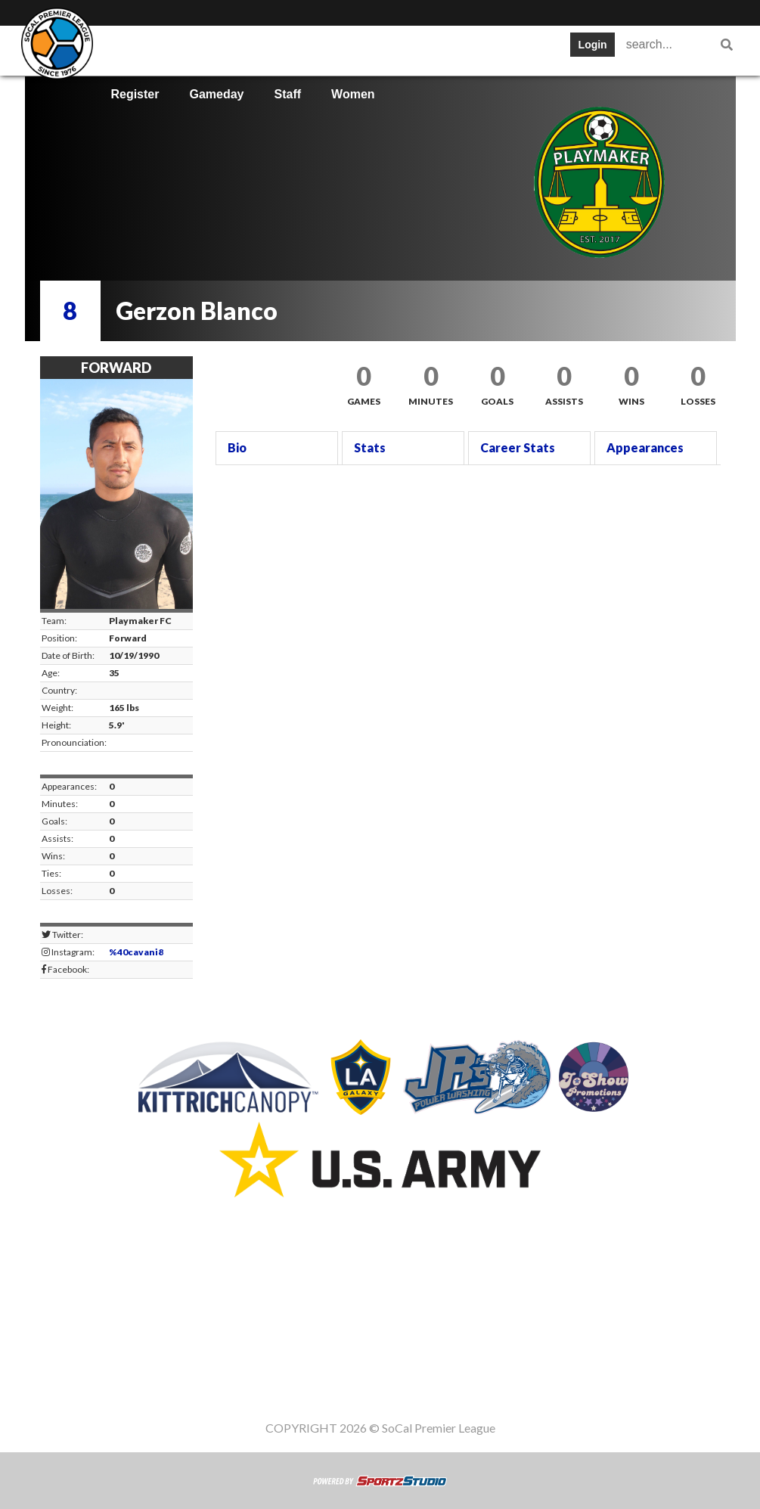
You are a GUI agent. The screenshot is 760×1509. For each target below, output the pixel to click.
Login (593, 45)
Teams (195, 48)
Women (352, 94)
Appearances (645, 447)
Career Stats (517, 447)
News (525, 48)
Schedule (331, 48)
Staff (288, 94)
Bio (237, 447)
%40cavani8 (136, 952)
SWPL (127, 48)
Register (134, 94)
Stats (403, 48)
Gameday (216, 94)
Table (259, 48)
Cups (463, 48)
